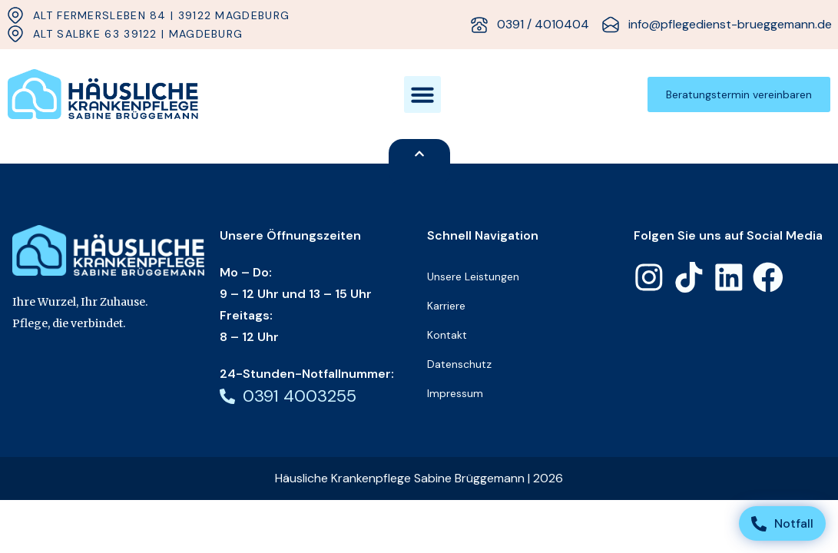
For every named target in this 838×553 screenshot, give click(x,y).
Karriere (446, 306)
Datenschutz (459, 364)
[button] (422, 94)
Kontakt (447, 335)
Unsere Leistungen (473, 276)
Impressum (455, 393)
